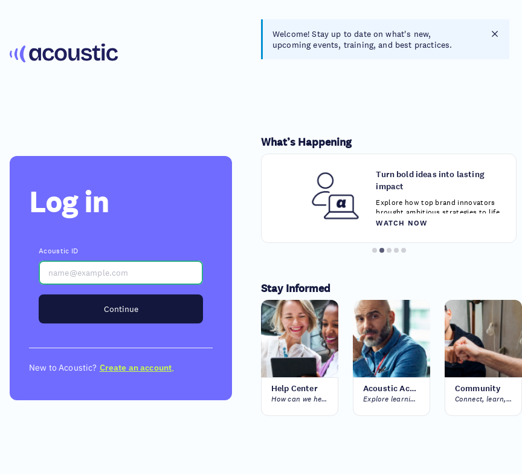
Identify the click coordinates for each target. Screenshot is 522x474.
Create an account (136, 367)
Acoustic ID (59, 251)
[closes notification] (494, 33)
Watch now (401, 222)
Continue (121, 309)
